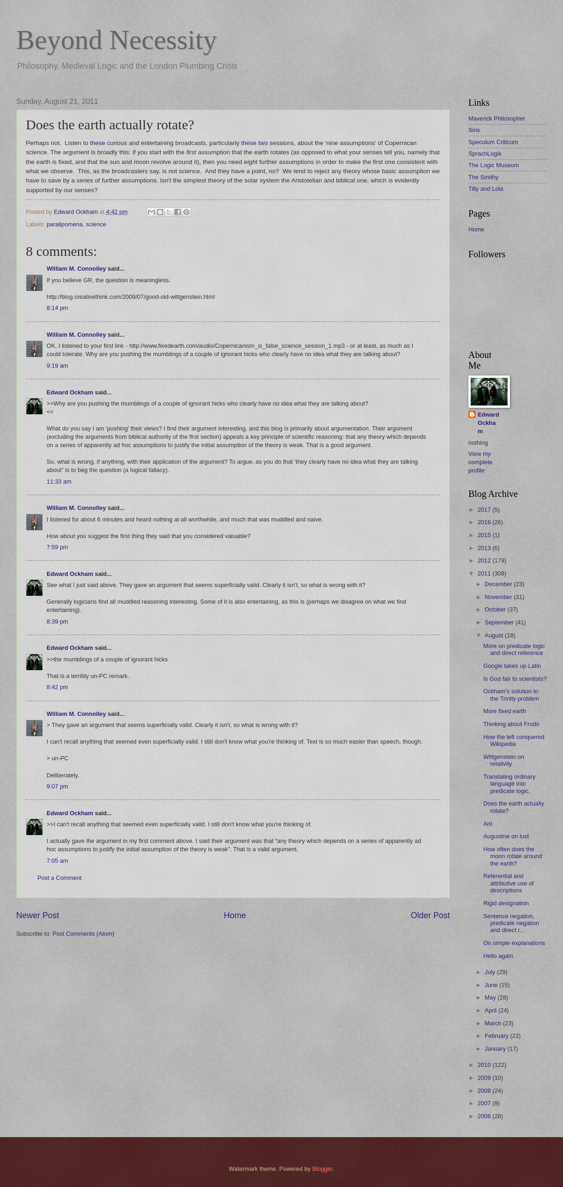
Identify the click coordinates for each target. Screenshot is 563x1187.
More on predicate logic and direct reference (514, 649)
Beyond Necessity (116, 39)
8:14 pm (57, 307)
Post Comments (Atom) (83, 933)
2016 (485, 522)
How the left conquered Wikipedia (513, 740)
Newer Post (37, 915)
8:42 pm (57, 687)
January (496, 1048)
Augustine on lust (506, 836)
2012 (485, 560)
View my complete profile (480, 462)
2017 (485, 509)
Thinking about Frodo (511, 724)
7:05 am (57, 860)
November (499, 597)
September (500, 622)
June (492, 984)
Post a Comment (59, 877)
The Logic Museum (493, 165)
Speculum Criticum (493, 142)
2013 (485, 548)
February (497, 1035)
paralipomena (65, 224)
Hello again (498, 955)
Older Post (430, 915)
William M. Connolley (76, 268)
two (263, 142)
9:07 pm (57, 786)
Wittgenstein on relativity (503, 760)
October (496, 609)
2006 (485, 1116)
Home (235, 915)
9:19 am (57, 365)
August (495, 635)
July (491, 972)
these (97, 142)
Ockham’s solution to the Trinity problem (511, 695)
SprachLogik (485, 153)
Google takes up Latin (512, 665)
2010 (485, 1064)
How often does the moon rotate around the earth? (512, 856)
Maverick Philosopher (496, 118)
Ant (487, 823)
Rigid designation (506, 903)
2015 (485, 535)
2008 (485, 1090)
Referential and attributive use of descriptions (508, 883)
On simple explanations (514, 942)
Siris (474, 130)
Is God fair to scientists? (514, 678)
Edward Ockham (70, 392)
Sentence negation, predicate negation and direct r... (511, 923)
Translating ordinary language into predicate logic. (509, 783)
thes (247, 142)
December (499, 584)
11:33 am (59, 481)
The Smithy (483, 177)
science (96, 224)
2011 (485, 573)
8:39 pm (57, 621)
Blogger (322, 1168)
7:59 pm (57, 547)
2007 (485, 1103)
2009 (485, 1077)
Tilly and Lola (485, 188)
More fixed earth (504, 711)
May (491, 997)
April (491, 1010)
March (494, 1023)
